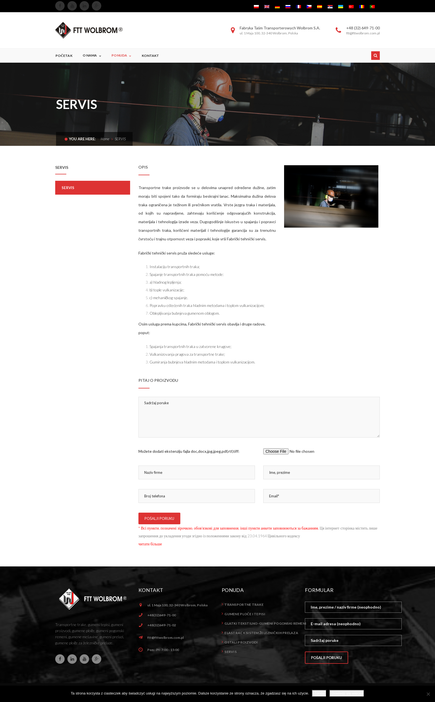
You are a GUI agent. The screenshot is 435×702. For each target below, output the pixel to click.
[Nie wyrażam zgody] (428, 694)
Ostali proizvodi (241, 642)
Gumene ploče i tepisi (244, 614)
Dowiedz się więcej (347, 693)
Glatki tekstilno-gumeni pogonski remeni (265, 623)
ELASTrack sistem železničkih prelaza (261, 633)
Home (105, 139)
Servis (68, 187)
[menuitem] (256, 6)
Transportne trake (244, 604)
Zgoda (319, 693)
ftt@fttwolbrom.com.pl (165, 637)
